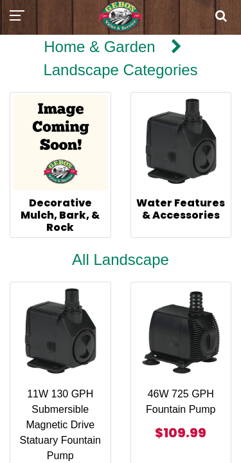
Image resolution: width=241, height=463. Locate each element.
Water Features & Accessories (180, 208)
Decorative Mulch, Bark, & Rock (60, 215)
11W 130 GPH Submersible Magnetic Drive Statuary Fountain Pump (60, 424)
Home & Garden (99, 46)
